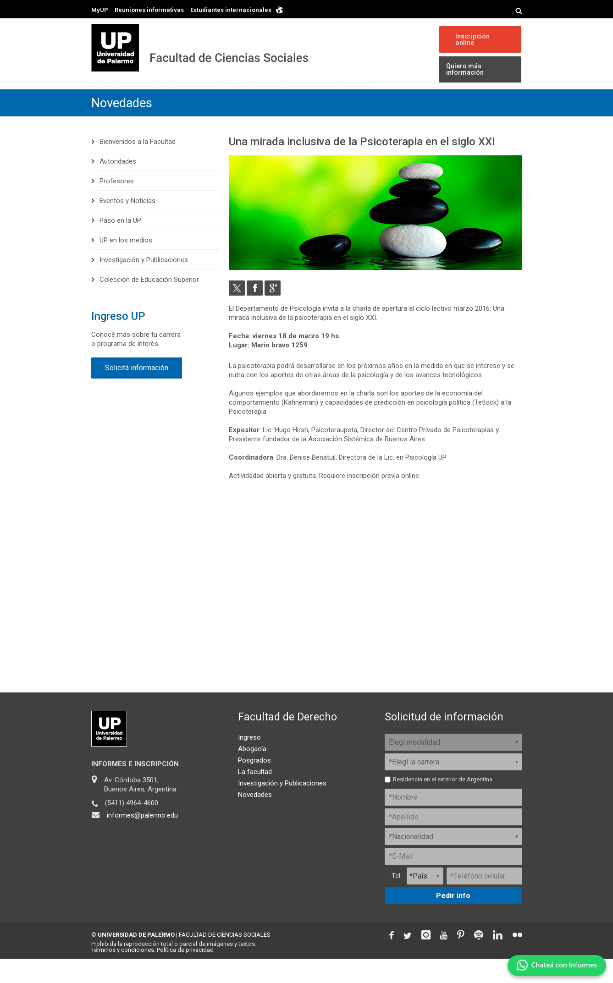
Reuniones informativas (149, 10)
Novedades (123, 127)
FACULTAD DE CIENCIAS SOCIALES (225, 959)
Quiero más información (464, 70)
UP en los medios (125, 264)
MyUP (99, 10)
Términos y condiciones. (123, 974)
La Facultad (224, 99)
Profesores (116, 205)
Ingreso (114, 99)
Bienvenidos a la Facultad (137, 166)
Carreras (165, 99)
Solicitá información (136, 392)
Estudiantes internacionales (230, 10)
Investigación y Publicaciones (323, 99)
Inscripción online (471, 39)
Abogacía (252, 773)
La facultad (255, 796)
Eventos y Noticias (435, 99)
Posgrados (254, 784)
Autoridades (117, 185)
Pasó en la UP (120, 245)
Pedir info (453, 920)
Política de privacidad (185, 974)
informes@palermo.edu (142, 839)
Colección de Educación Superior (149, 304)
